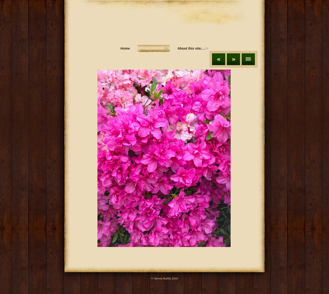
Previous (218, 59)
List (248, 59)
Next (233, 59)
